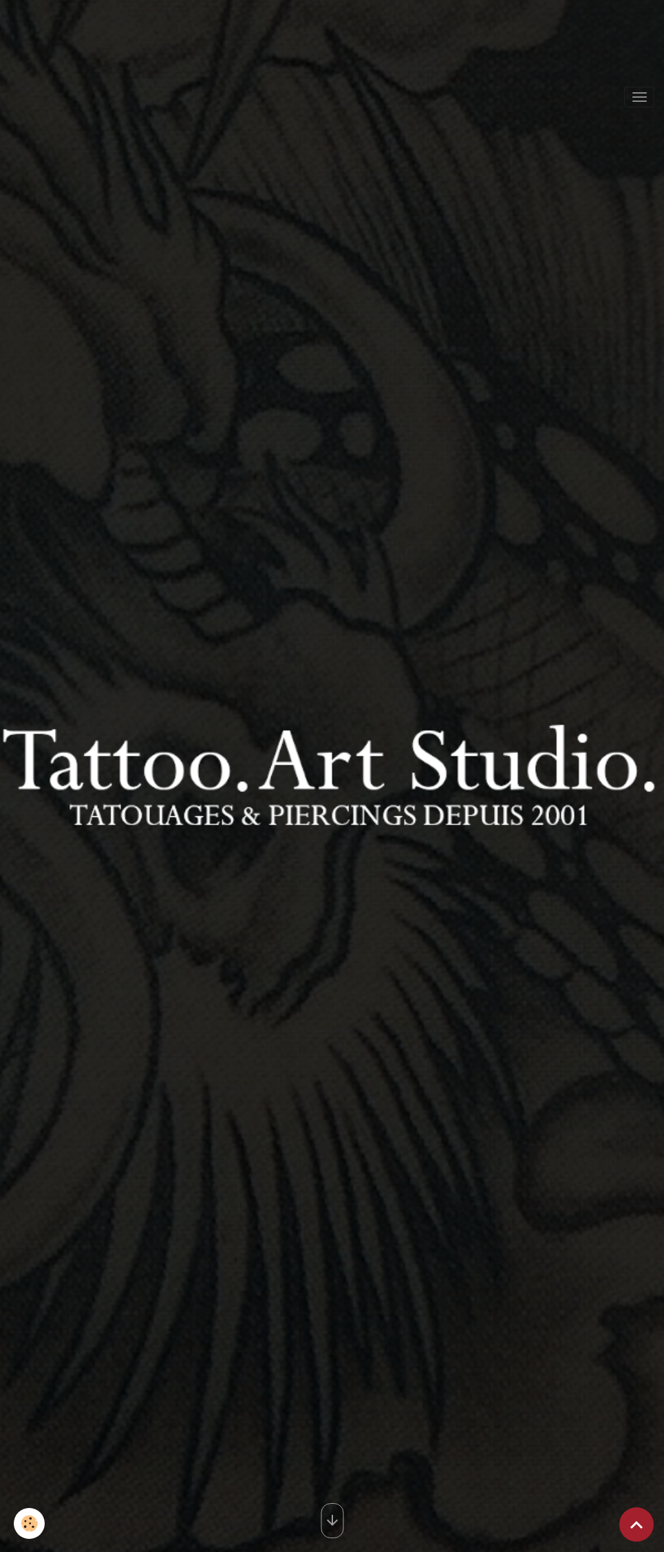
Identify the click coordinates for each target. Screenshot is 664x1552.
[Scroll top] (636, 1524)
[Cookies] (29, 1523)
